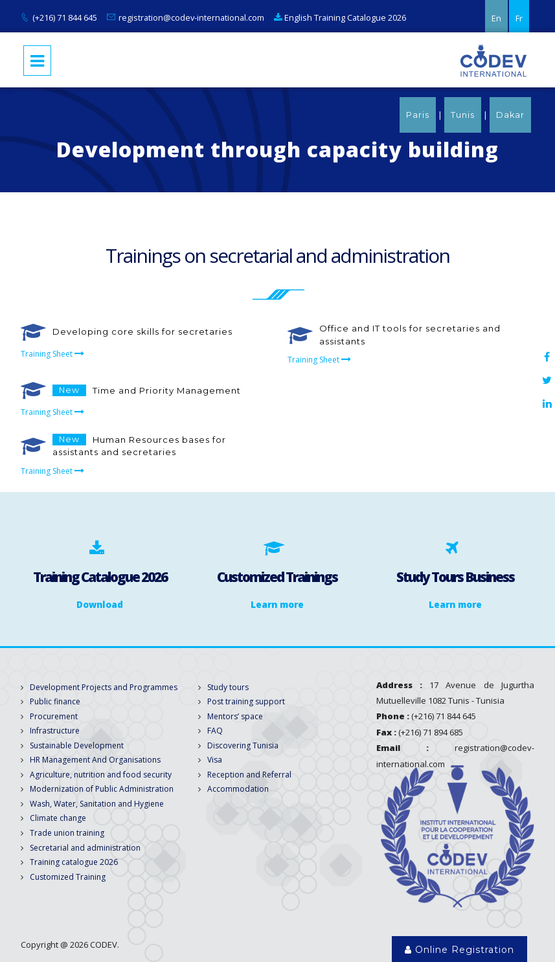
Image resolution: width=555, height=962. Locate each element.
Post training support (246, 701)
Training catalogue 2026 (74, 861)
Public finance (55, 701)
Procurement (54, 716)
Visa (214, 759)
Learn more (277, 604)
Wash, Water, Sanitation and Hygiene (97, 803)
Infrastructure (55, 730)
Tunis (463, 115)
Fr (519, 18)
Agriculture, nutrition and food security (101, 774)
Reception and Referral (249, 774)
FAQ (215, 730)
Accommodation (238, 788)
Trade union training (67, 832)
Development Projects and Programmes (103, 687)
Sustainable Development (77, 745)
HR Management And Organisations (95, 759)
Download (99, 604)
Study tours (228, 687)
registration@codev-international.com (191, 17)
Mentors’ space (235, 716)
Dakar (510, 115)
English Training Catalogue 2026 (340, 17)
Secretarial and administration (85, 847)
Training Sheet (56, 353)
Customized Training (68, 876)
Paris (417, 115)
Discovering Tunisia (242, 745)
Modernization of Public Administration (102, 788)
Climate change (58, 817)
